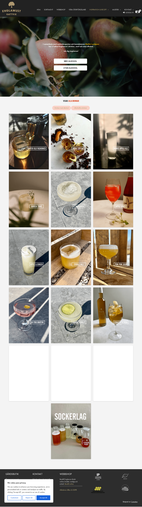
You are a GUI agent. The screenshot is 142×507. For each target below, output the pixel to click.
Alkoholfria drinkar (80, 108)
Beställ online (69, 484)
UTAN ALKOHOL (70, 68)
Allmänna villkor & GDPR (68, 490)
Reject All (29, 498)
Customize (14, 498)
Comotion (134, 502)
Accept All (43, 498)
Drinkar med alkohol (62, 108)
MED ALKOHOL (70, 61)
